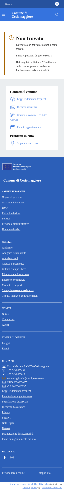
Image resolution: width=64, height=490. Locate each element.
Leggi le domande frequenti (17, 390)
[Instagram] (12, 457)
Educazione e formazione (15, 274)
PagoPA (6, 417)
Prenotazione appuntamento (17, 396)
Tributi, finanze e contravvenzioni (20, 295)
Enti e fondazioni (11, 213)
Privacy (6, 412)
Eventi (5, 348)
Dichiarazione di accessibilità (17, 433)
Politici (6, 218)
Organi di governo (12, 197)
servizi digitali (26, 484)
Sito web (14, 484)
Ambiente (7, 247)
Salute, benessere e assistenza (18, 290)
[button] (9, 4)
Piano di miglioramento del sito (19, 439)
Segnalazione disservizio (15, 401)
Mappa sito (45, 472)
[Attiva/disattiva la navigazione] (4, 14)
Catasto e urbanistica (13, 263)
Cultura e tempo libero (14, 269)
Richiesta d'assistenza (13, 406)
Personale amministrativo (15, 223)
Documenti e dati (11, 229)
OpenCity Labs (30, 487)
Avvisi (5, 324)
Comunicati (8, 319)
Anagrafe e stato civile (14, 253)
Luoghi (6, 343)
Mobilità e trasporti (12, 285)
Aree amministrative (13, 202)
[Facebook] (4, 457)
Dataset (6, 428)
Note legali (8, 423)
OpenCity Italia (41, 484)
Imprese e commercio (13, 279)
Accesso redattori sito (52, 487)
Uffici (5, 207)
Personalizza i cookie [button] (13, 472)
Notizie (6, 314)
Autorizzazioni (10, 258)
